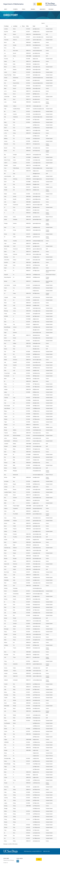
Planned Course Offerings (8, 860)
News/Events (42, 9)
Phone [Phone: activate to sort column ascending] (23, 26)
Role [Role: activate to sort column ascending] (47, 26)
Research (33, 9)
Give (39, 4)
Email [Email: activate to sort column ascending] (34, 26)
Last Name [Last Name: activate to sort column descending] (15, 26)
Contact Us (5, 862)
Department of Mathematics (13, 4)
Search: (48, 23)
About (5, 9)
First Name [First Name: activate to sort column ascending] (6, 26)
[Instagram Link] (18, 861)
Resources (51, 9)
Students (15, 9)
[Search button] (34, 4)
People (23, 9)
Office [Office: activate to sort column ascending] (27, 26)
